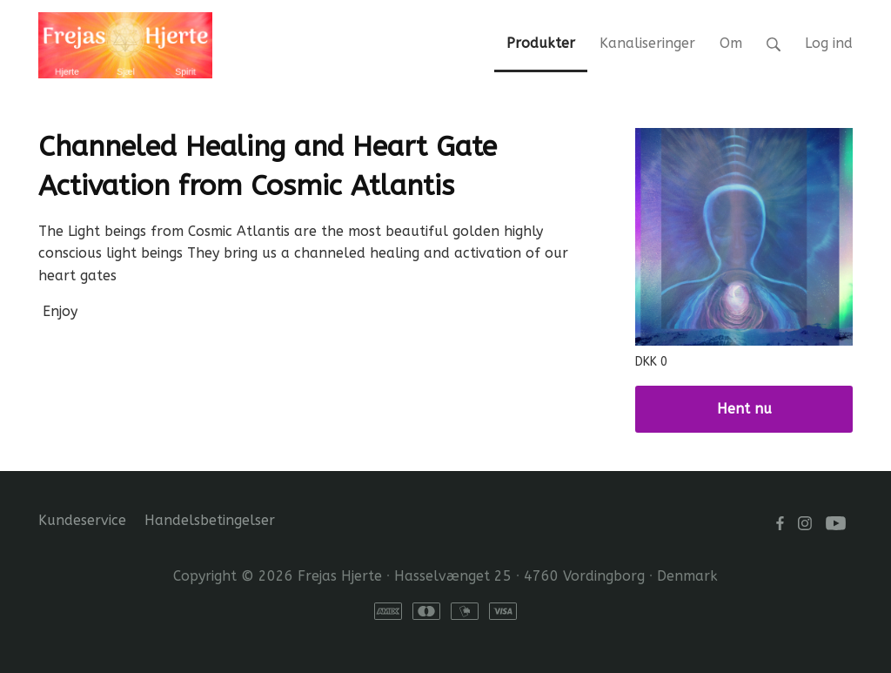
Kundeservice (82, 520)
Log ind (829, 43)
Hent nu (744, 408)
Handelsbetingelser (209, 520)
